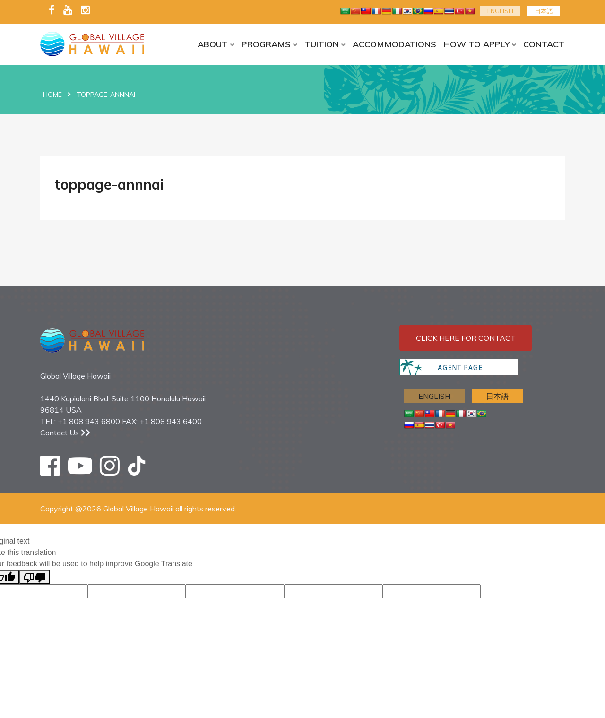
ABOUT (213, 44)
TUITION (321, 44)
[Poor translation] (34, 577)
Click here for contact (466, 338)
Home (52, 94)
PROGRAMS (266, 44)
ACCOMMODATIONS (394, 44)
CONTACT (544, 44)
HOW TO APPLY (477, 44)
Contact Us (65, 432)
